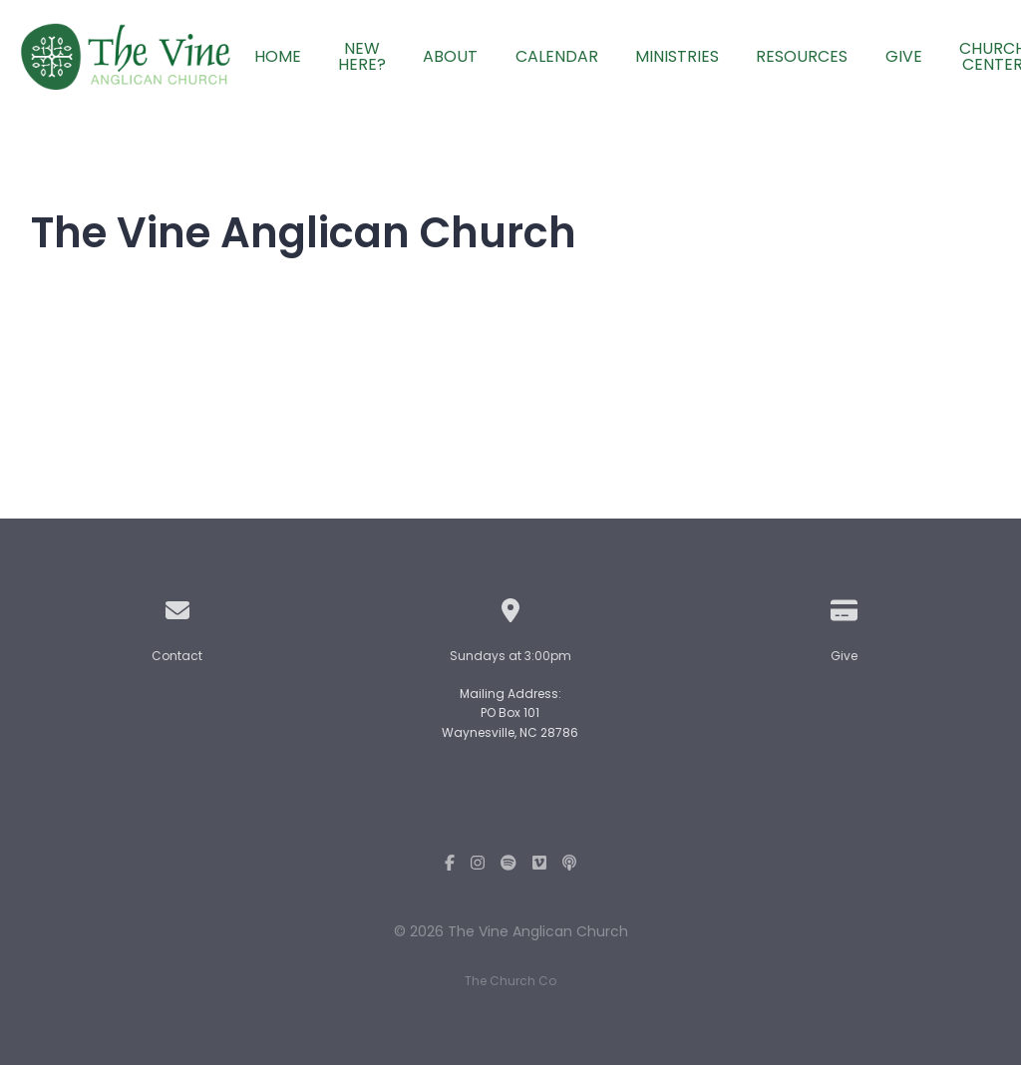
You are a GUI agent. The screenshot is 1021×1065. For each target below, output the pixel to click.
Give (844, 655)
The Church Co (510, 980)
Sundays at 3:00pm (510, 655)
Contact (177, 655)
